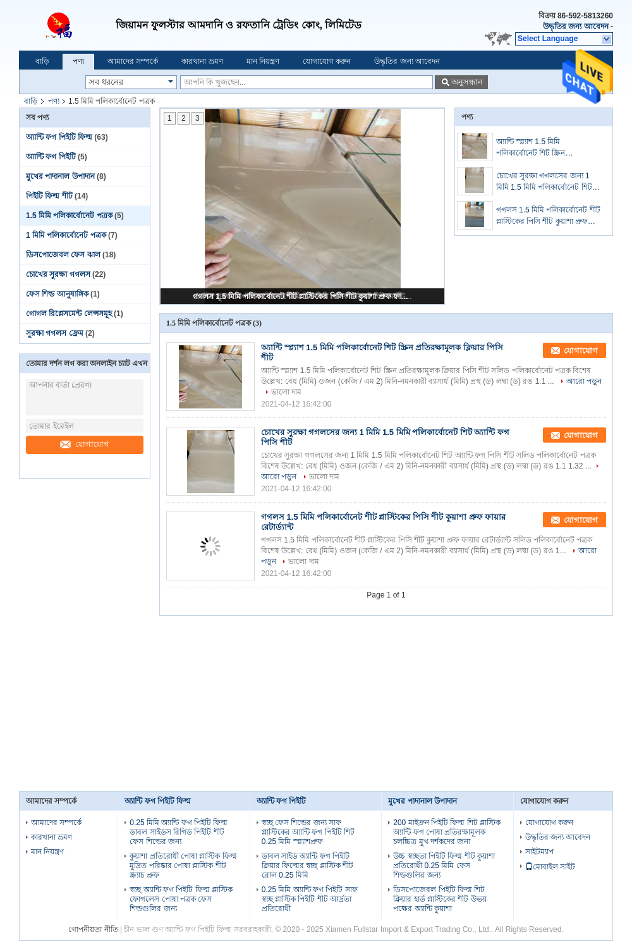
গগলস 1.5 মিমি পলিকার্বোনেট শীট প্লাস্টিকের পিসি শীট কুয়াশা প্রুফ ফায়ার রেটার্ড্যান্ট (303, 296)
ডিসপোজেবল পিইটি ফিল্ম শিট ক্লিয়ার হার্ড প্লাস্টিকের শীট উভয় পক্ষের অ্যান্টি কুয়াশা (439, 899)
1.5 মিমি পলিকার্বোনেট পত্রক (69, 215)
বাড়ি (42, 61)
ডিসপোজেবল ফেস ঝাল (63, 254)
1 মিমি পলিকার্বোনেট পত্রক (66, 235)
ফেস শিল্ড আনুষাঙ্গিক (57, 294)
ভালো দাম (286, 392)
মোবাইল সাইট (550, 866)
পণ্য (78, 61)
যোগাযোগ (84, 444)
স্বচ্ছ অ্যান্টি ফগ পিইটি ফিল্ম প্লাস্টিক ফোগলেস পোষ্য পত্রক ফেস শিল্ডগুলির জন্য (181, 899)
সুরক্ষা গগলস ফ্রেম (54, 333)
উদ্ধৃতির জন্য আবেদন (576, 26)
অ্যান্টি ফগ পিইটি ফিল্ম (59, 137)
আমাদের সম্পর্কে (132, 61)
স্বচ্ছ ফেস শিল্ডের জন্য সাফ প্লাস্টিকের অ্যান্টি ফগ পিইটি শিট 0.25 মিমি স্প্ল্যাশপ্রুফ (308, 832)
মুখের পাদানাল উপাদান (60, 176)
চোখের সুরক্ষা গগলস (58, 274)
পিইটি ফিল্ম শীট (49, 196)
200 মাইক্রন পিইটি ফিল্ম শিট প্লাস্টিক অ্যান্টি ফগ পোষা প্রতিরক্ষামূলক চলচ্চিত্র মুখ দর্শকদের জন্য (447, 832)
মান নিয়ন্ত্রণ (262, 61)
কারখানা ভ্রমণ (201, 61)
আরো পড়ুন (584, 381)
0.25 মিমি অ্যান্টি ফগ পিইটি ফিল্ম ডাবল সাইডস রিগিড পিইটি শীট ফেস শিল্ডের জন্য (179, 832)
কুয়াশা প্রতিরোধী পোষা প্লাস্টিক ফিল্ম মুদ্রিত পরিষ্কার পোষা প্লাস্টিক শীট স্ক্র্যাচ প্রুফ (183, 866)
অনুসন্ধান (467, 82)
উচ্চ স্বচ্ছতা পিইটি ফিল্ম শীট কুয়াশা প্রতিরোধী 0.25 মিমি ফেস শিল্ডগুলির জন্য (444, 866)
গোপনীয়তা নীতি (93, 929)
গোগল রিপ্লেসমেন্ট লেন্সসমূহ (69, 313)
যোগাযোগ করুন (327, 61)
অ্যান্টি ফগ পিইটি (51, 156)
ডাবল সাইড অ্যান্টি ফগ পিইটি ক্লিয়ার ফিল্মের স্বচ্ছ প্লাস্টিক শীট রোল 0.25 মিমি (307, 866)
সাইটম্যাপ (539, 851)
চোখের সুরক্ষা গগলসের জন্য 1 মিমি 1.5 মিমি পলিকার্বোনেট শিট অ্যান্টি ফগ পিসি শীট (544, 182)
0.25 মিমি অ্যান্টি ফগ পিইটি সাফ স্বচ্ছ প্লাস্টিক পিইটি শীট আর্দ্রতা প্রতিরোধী (310, 899)
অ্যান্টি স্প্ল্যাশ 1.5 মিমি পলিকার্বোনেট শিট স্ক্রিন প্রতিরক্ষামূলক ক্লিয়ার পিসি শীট (541, 148)
